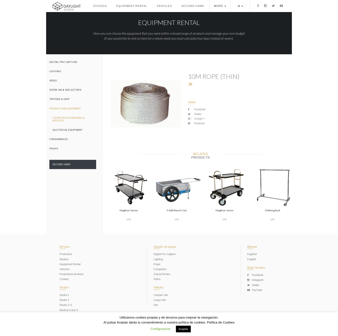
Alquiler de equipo (164, 247)
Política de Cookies (221, 322)
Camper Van (160, 295)
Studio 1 (64, 295)
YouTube (254, 290)
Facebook (255, 275)
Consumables (58, 139)
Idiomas (252, 247)
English (251, 259)
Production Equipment (65, 108)
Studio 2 (64, 300)
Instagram (255, 280)
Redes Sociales (256, 267)
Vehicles (164, 6)
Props (53, 148)
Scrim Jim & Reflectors (65, 90)
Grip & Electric (161, 274)
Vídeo (53, 80)
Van (155, 304)
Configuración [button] (160, 329)
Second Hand (193, 6)
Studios (100, 6)
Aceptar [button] (183, 329)
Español (252, 254)
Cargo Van (159, 300)
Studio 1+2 (65, 304)
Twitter (253, 285)
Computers (159, 269)
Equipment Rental (131, 6)
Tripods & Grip (59, 99)
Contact (64, 279)
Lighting (55, 71)
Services (64, 247)
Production (65, 254)
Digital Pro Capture (63, 62)
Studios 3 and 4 (68, 310)
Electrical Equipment (68, 130)
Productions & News (71, 274)
